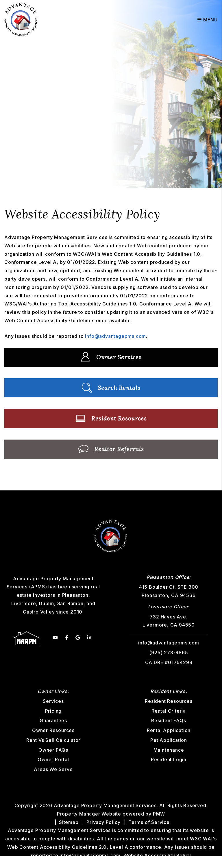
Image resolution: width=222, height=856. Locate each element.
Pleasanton (75, 595)
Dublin (46, 603)
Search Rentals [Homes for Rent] (111, 388)
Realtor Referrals (111, 449)
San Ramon (70, 603)
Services (53, 701)
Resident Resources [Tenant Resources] (111, 418)
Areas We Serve (53, 769)
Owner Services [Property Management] (111, 357)
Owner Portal (53, 759)
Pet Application (168, 740)
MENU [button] (207, 20)
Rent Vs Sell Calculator (53, 740)
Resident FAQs (168, 720)
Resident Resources (168, 701)
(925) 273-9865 (168, 652)
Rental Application (168, 730)
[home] (21, 19)
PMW (159, 814)
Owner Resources (53, 730)
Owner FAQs (53, 750)
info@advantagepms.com (115, 336)
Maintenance (168, 750)
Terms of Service (149, 822)
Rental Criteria (168, 711)
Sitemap (69, 822)
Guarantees (53, 720)
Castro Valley (39, 612)
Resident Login (168, 759)
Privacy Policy (103, 822)
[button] (55, 637)
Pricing (53, 711)
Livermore (23, 603)
